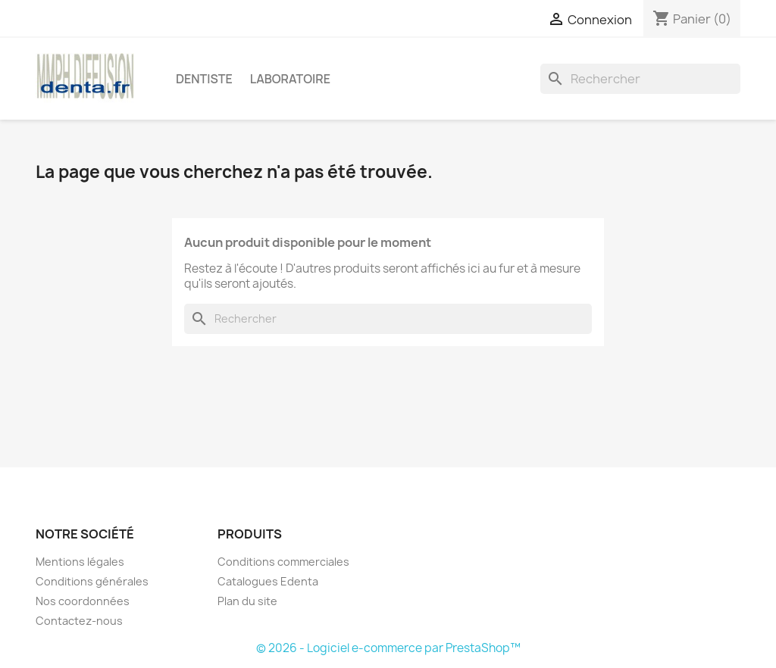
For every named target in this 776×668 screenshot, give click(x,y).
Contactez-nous (79, 620)
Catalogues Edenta (267, 581)
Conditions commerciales (283, 561)
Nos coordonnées (83, 601)
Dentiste (204, 78)
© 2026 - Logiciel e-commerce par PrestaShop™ (388, 648)
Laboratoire (290, 78)
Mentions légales (80, 561)
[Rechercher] (640, 79)
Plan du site (247, 601)
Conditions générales (92, 581)
